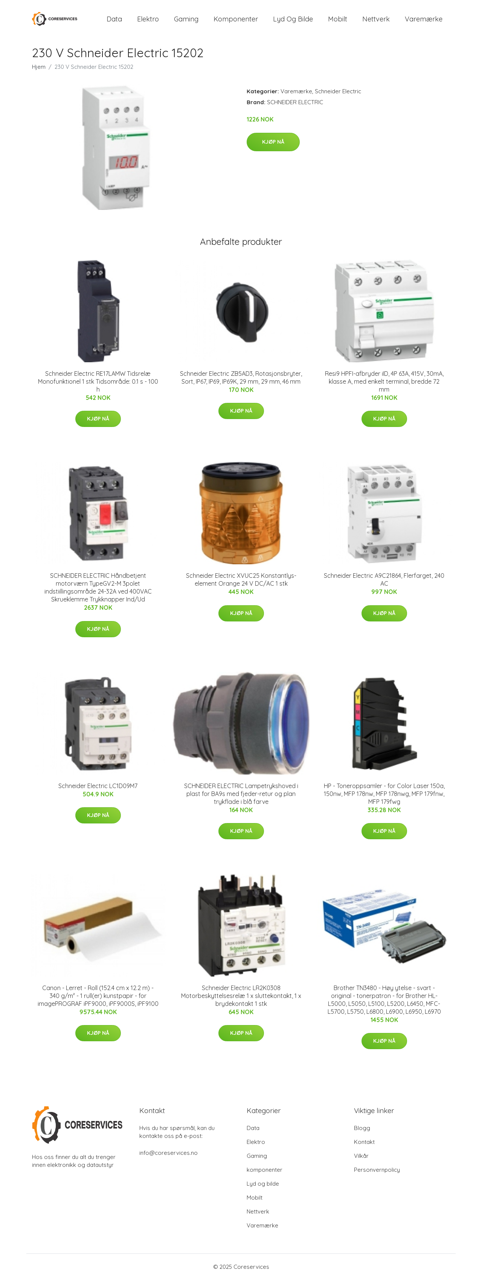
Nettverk (376, 21)
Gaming (186, 21)
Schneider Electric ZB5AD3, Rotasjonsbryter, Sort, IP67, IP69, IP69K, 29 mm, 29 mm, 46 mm (241, 382)
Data (114, 21)
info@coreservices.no (168, 1158)
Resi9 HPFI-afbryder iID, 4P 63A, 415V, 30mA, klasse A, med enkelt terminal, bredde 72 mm (384, 386)
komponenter (236, 21)
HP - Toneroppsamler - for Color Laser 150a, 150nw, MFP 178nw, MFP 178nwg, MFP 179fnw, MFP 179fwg (384, 799)
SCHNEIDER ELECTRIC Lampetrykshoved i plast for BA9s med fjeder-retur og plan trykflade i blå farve (241, 799)
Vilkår (361, 1161)
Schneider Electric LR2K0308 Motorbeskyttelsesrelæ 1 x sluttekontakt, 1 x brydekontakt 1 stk (241, 1001)
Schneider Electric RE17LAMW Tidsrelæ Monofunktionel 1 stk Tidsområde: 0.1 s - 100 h (98, 386)
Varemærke (423, 21)
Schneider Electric (338, 96)
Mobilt (337, 21)
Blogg (362, 1133)
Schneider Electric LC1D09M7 (97, 791)
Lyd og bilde (293, 21)
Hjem (39, 72)
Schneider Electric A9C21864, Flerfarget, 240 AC (384, 584)
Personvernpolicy (377, 1175)
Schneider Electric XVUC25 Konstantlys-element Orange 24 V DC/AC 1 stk (241, 584)
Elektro (148, 21)
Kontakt (364, 1147)
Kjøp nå (273, 147)
